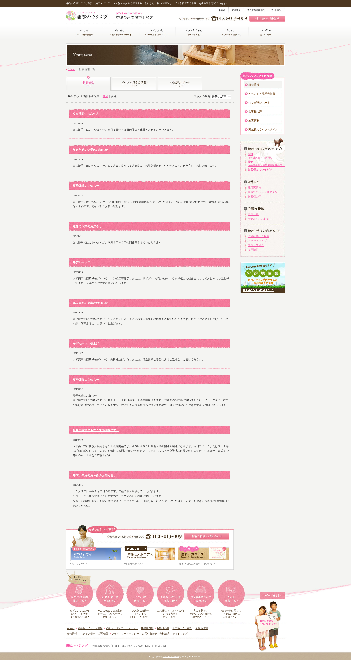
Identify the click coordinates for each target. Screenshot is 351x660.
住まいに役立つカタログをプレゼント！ (199, 563)
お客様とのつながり (260, 169)
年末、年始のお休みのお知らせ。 (94, 475)
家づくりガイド (79, 563)
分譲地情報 (201, 628)
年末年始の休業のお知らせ (90, 149)
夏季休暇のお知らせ (86, 186)
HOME (70, 628)
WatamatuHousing (172, 656)
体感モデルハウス (134, 563)
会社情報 (72, 633)
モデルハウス (81, 262)
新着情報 (253, 84)
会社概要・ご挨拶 (258, 236)
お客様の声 (255, 111)
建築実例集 (254, 187)
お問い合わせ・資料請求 (155, 633)
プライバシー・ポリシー (125, 633)
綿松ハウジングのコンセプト (122, 628)
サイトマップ (180, 633)
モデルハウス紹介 (258, 218)
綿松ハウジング (77, 645)
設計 (261, 156)
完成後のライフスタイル (263, 129)
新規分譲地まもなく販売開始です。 (96, 430)
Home (71, 69)
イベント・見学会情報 (261, 93)
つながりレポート (259, 102)
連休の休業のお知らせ (87, 226)
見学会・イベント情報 (90, 628)
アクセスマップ (257, 240)
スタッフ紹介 (256, 245)
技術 (266, 163)
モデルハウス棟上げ (86, 343)
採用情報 (253, 249)
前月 (105, 96)
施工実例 (253, 120)
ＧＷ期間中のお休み (86, 113)
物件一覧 (253, 214)
